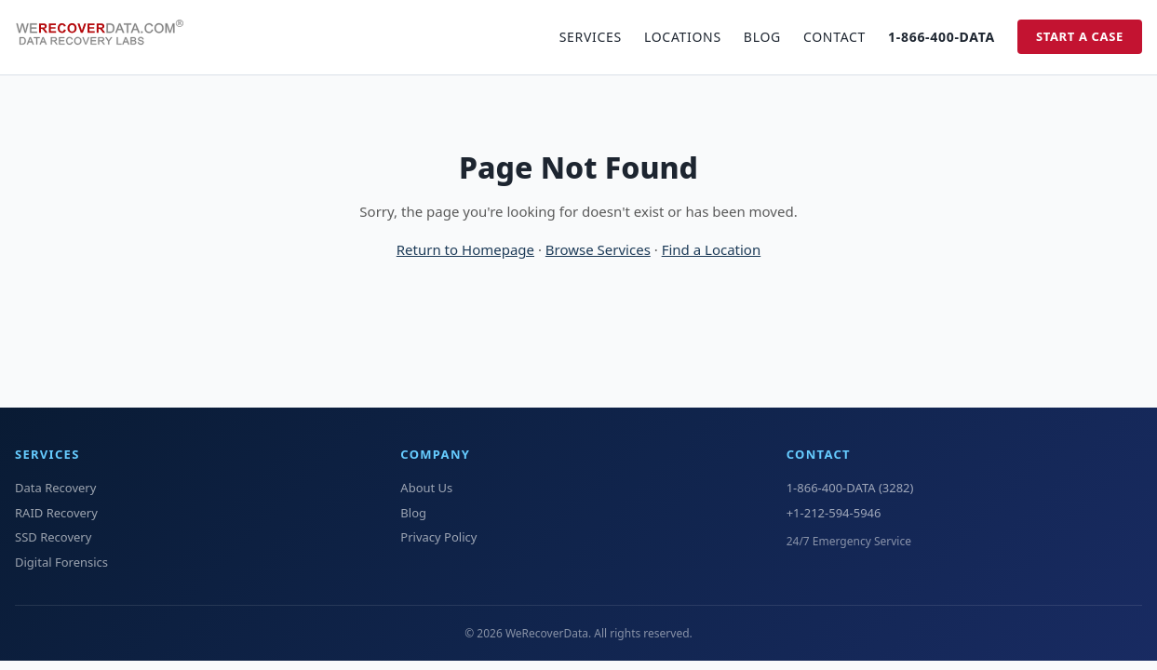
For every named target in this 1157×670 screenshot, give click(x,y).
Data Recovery (55, 487)
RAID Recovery (56, 512)
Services (590, 37)
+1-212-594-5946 (834, 512)
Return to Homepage (465, 249)
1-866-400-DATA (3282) (850, 487)
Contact (834, 37)
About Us (426, 487)
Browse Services (598, 249)
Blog (762, 37)
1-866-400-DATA (941, 37)
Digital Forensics (61, 562)
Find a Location (711, 249)
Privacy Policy (438, 537)
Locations (682, 37)
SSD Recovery (53, 537)
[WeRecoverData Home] (108, 37)
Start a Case (1079, 36)
